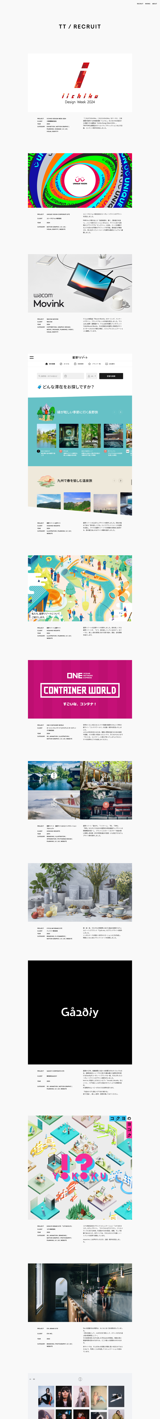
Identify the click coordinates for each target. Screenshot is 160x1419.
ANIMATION (54, 736)
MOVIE (49, 329)
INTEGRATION (51, 838)
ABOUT (154, 3)
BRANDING (50, 836)
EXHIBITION (51, 126)
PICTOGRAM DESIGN (64, 838)
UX (66, 129)
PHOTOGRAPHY (66, 1237)
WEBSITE (62, 229)
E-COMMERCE (60, 936)
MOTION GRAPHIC (62, 126)
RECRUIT (140, 3)
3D (48, 736)
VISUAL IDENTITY (52, 131)
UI (63, 129)
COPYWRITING (52, 327)
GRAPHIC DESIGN (64, 327)
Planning (50, 129)
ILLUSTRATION (52, 531)
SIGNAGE (58, 129)
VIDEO (70, 329)
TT (63, 26)
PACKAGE (56, 329)
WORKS (147, 3)
